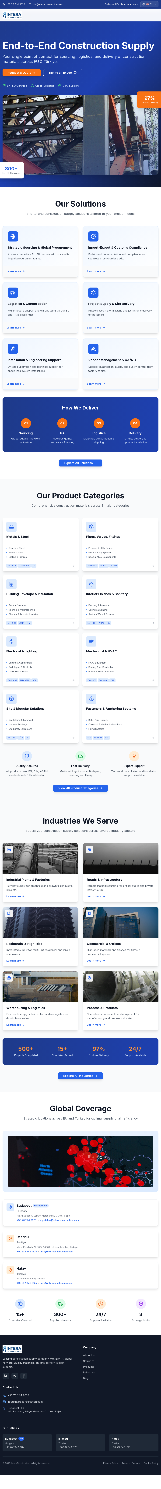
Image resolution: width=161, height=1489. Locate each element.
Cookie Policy (151, 1463)
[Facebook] (23, 1376)
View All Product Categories (80, 788)
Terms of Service (131, 1463)
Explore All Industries (80, 1075)
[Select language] (149, 4)
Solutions (88, 1361)
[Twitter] (14, 1376)
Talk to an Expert (63, 72)
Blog (85, 1378)
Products (88, 1366)
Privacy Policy (110, 1463)
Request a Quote (22, 72)
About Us (89, 1355)
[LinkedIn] (6, 1376)
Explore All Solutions (80, 463)
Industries (89, 1372)
